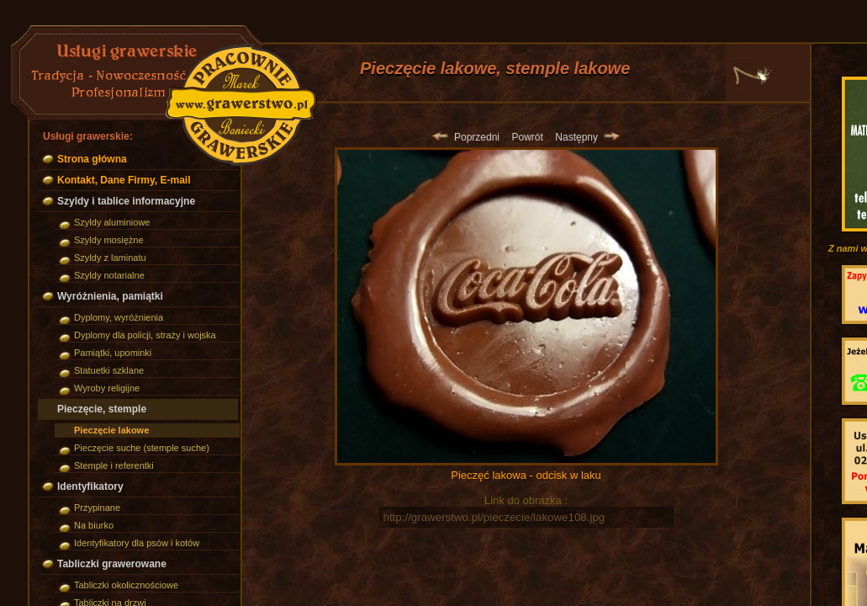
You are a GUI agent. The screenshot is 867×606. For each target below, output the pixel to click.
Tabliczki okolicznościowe (126, 585)
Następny (587, 137)
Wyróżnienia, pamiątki (110, 296)
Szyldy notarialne (109, 275)
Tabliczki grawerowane (112, 564)
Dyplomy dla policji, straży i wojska (145, 335)
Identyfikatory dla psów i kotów (136, 543)
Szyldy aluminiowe (112, 222)
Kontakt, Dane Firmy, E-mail (123, 180)
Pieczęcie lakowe (111, 430)
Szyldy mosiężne (109, 240)
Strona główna (92, 159)
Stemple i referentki (114, 465)
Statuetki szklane (109, 370)
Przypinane (97, 507)
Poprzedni (466, 137)
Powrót (527, 137)
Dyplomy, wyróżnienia (118, 317)
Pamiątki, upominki (112, 353)
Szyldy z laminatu (110, 257)
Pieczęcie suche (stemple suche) (141, 448)
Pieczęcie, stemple (101, 409)
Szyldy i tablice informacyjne (126, 201)
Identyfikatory (90, 486)
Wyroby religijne (107, 388)
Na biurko (94, 525)
